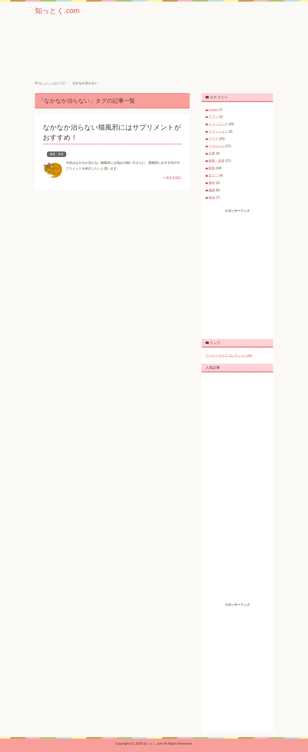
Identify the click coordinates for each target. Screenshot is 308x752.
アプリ (213, 116)
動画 (212, 168)
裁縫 (212, 190)
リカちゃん (216, 146)
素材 (212, 182)
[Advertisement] (154, 51)
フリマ (213, 138)
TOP (52, 83)
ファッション (218, 131)
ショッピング (218, 124)
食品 (212, 197)
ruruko (213, 109)
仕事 (212, 153)
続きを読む (174, 177)
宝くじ (213, 175)
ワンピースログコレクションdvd (229, 355)
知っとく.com (57, 11)
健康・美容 (57, 154)
